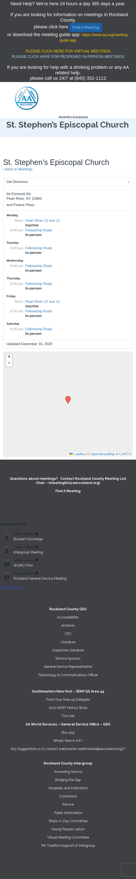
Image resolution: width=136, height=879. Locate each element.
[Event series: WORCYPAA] (36, 560)
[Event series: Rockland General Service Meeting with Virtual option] (36, 573)
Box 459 (68, 732)
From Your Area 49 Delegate (68, 700)
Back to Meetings (18, 169)
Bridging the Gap (68, 780)
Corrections (68, 796)
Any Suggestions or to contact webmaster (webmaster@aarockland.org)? (68, 749)
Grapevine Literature (68, 650)
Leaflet (77, 454)
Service (68, 804)
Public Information (68, 813)
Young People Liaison (68, 829)
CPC (68, 634)
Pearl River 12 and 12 (42, 221)
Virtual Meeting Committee (68, 837)
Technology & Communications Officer (68, 675)
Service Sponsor (68, 658)
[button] (66, 397)
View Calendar (11, 587)
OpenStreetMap (102, 454)
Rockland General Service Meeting (40, 578)
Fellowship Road (38, 230)
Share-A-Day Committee (68, 821)
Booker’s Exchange (28, 539)
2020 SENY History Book (68, 708)
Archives (68, 625)
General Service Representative (68, 667)
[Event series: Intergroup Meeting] (36, 547)
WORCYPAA (23, 565)
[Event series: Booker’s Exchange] (36, 534)
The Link (68, 716)
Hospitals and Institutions (68, 788)
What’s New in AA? (67, 741)
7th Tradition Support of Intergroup (68, 846)
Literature (67, 642)
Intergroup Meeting (28, 552)
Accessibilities (68, 617)
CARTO (125, 454)
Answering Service (68, 772)
